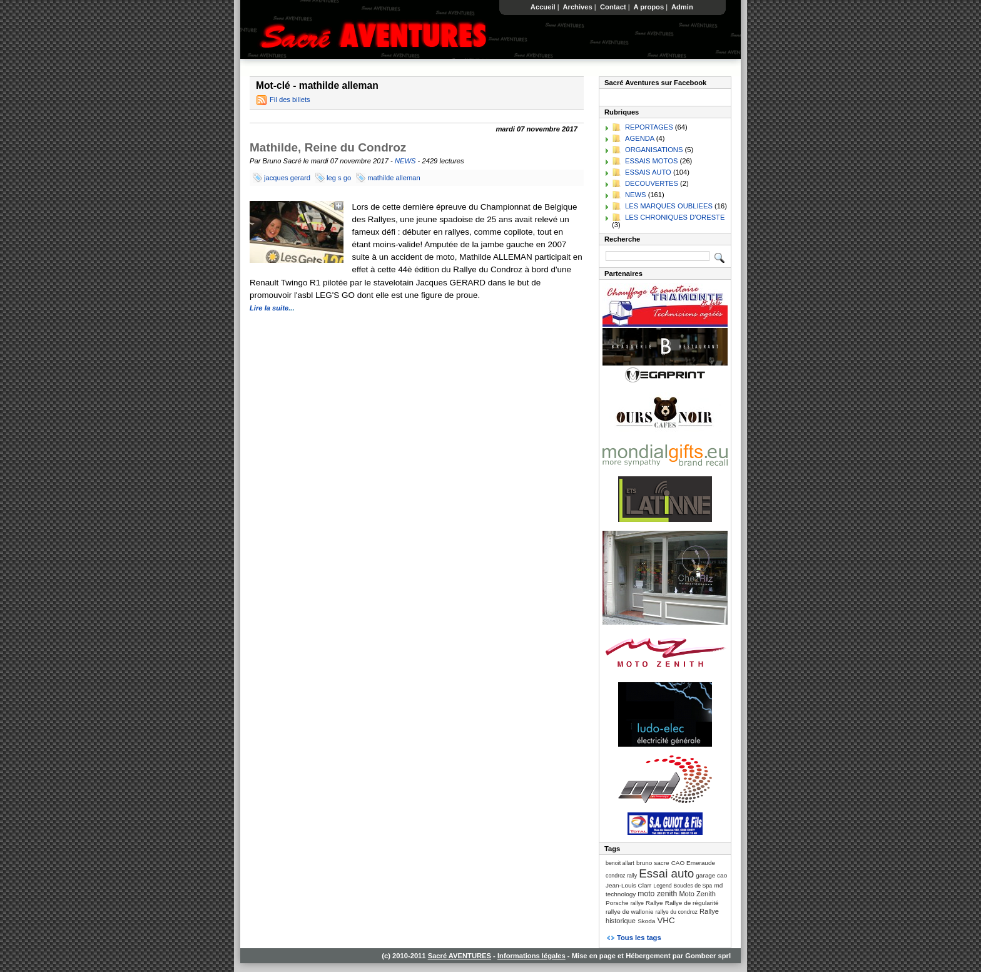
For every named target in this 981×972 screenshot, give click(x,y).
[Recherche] (657, 256)
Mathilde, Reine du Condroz (328, 147)
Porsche (617, 902)
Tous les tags (639, 937)
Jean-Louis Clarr (628, 885)
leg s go (339, 178)
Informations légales (531, 955)
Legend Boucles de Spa (682, 885)
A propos (649, 7)
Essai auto (666, 873)
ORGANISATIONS (654, 149)
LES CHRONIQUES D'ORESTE (674, 217)
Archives (577, 7)
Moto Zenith (697, 894)
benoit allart (620, 863)
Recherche (622, 239)
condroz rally (621, 875)
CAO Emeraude (693, 862)
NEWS (405, 161)
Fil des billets (290, 99)
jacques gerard (287, 178)
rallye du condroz (677, 912)
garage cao (711, 875)
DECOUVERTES (651, 183)
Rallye (654, 902)
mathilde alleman (393, 178)
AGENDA (639, 138)
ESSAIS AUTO (648, 172)
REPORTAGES (649, 127)
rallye (637, 903)
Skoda (646, 921)
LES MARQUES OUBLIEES (669, 206)
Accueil (543, 7)
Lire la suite (269, 308)
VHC (665, 920)
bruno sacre (652, 862)
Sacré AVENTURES (459, 955)
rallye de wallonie (629, 911)
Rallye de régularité (692, 902)
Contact (613, 7)
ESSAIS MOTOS (651, 161)
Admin (682, 7)
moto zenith (657, 893)
